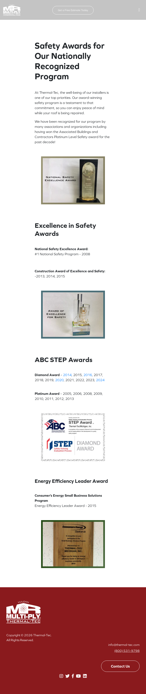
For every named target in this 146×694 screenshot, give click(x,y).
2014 (67, 375)
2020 (59, 380)
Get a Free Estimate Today (73, 10)
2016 (87, 375)
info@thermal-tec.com (124, 644)
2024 (100, 380)
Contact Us (120, 666)
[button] (139, 10)
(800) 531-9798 (127, 650)
